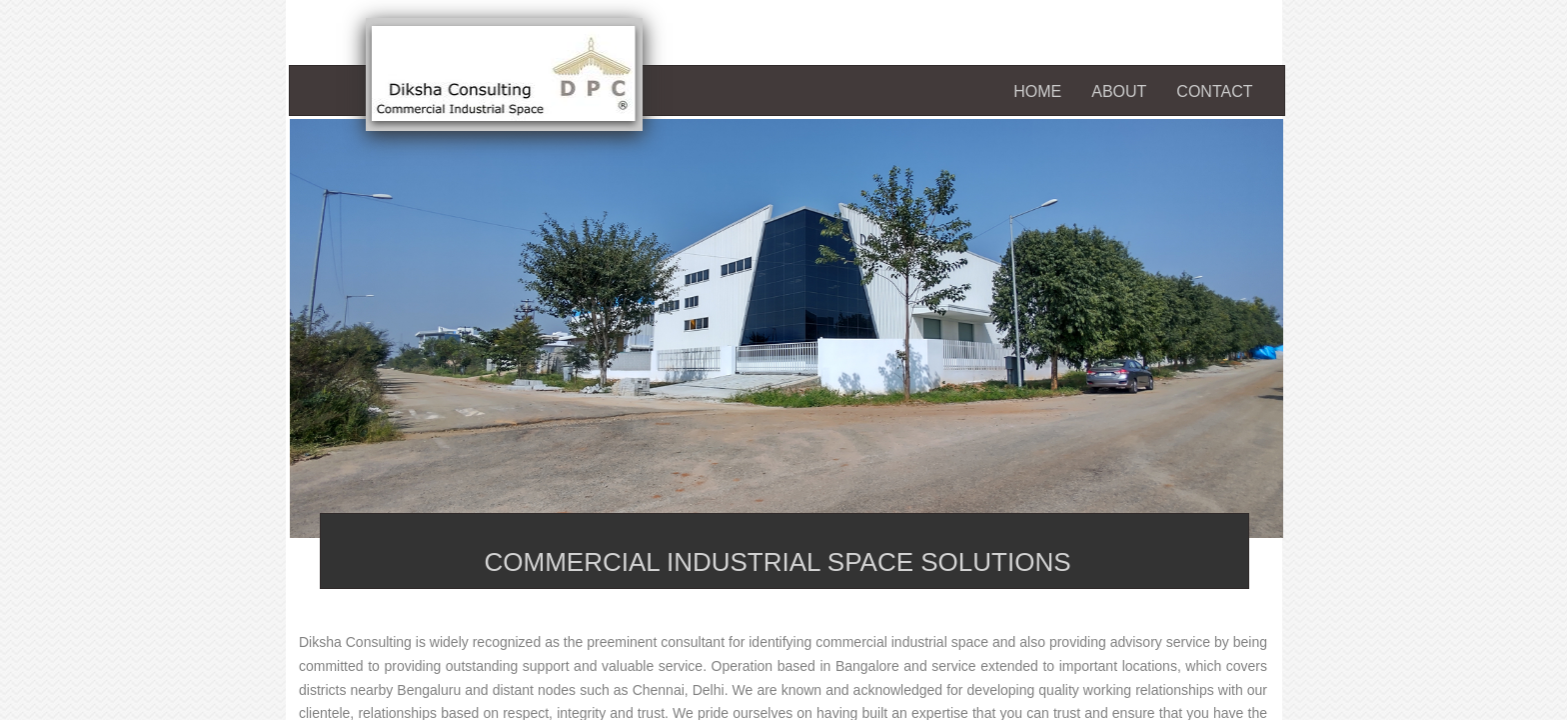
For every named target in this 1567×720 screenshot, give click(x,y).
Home (1037, 91)
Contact (1214, 91)
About (1118, 91)
